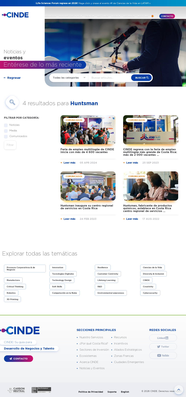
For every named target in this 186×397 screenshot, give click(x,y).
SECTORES (102, 16)
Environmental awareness (111, 293)
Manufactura (13, 280)
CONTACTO (167, 16)
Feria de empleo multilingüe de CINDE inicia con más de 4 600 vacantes (87, 151)
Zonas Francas (124, 356)
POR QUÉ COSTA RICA (70, 16)
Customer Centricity (108, 274)
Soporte (112, 392)
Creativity (148, 286)
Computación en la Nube (64, 293)
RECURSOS (129, 16)
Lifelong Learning (106, 280)
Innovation (57, 267)
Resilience (103, 267)
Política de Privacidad (90, 392)
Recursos (120, 337)
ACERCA (115, 16)
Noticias (13, 125)
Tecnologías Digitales (63, 274)
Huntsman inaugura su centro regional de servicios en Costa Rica (86, 207)
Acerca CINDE (89, 362)
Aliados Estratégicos (128, 349)
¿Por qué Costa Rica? (94, 343)
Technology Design (62, 280)
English (125, 392)
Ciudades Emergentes (129, 362)
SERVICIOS (50, 16)
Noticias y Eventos (92, 368)
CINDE (146, 280)
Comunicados (17, 136)
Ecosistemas (88, 356)
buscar (140, 77)
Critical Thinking (15, 286)
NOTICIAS (143, 16)
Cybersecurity (150, 293)
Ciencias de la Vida (152, 267)
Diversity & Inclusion (153, 274)
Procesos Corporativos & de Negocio (21, 268)
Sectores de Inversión (94, 349)
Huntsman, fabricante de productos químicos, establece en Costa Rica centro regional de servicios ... (147, 208)
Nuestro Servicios (91, 337)
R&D (100, 286)
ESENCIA (89, 16)
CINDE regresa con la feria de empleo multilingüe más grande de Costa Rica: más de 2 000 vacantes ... (150, 152)
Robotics (11, 293)
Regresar (14, 77)
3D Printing (12, 299)
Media (12, 130)
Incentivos (121, 343)
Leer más (69, 162)
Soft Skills (57, 286)
